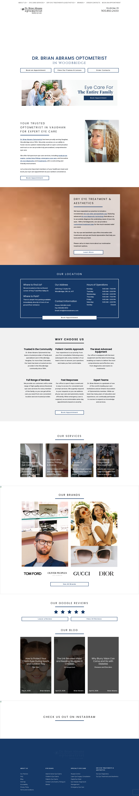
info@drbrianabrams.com (69, 310)
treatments (42, 161)
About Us (22, 3)
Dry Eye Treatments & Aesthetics (60, 3)
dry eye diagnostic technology (92, 216)
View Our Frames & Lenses (70, 70)
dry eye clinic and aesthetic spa (95, 214)
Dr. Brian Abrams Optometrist (31, 139)
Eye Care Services (36, 3)
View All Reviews (94, 619)
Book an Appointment (111, 3)
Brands (80, 3)
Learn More (88, 252)
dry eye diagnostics (27, 161)
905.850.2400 (110, 10)
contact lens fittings (33, 158)
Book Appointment (34, 178)
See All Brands (69, 584)
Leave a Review (45, 619)
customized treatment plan (84, 224)
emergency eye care (49, 158)
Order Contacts (93, 3)
